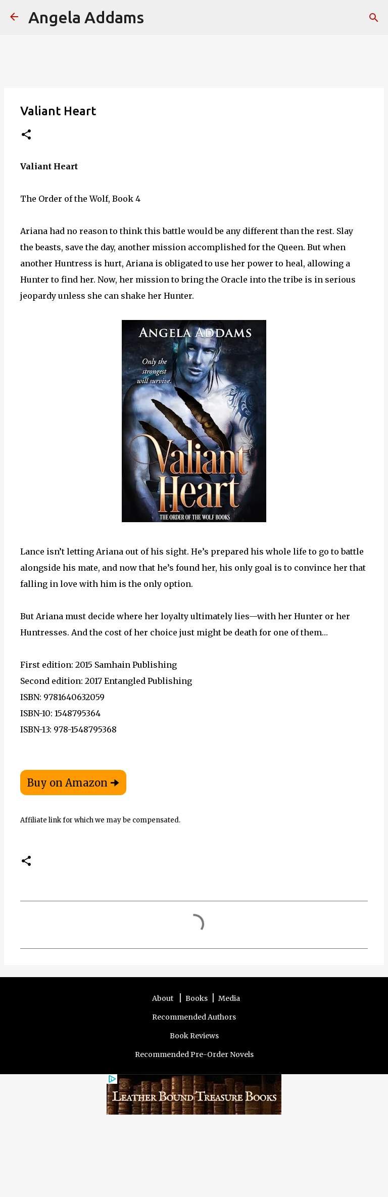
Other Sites (268, 1166)
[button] (26, 135)
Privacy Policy (225, 1166)
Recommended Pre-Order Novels (194, 1054)
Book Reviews (194, 1035)
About (163, 998)
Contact (185, 1166)
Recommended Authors (194, 1017)
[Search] (158, 18)
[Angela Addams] (14, 17)
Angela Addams (86, 17)
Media (229, 998)
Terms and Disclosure (134, 1166)
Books (196, 998)
